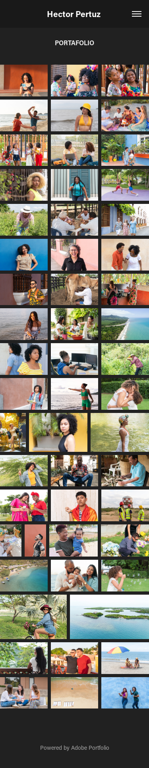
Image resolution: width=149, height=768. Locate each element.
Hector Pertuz (75, 13)
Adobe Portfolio (90, 747)
